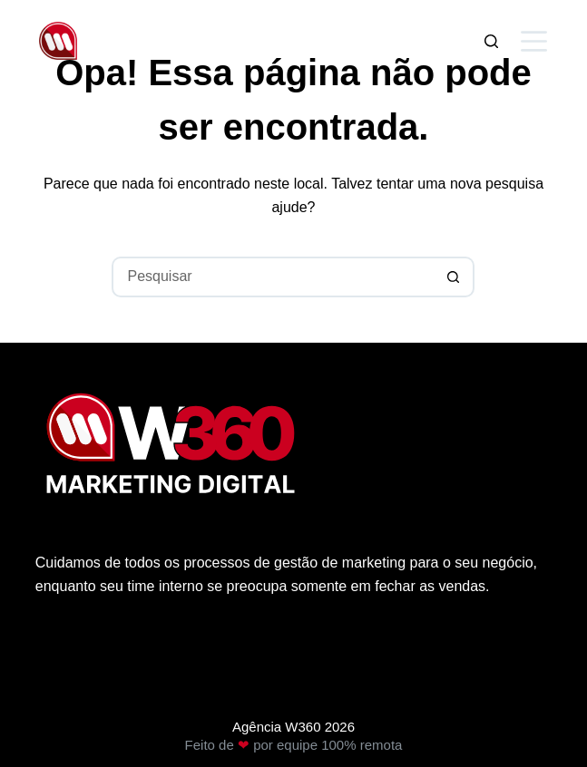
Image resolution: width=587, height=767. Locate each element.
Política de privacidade (108, 656)
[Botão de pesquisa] (454, 277)
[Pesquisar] (491, 41)
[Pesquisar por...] (273, 277)
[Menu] (534, 41)
